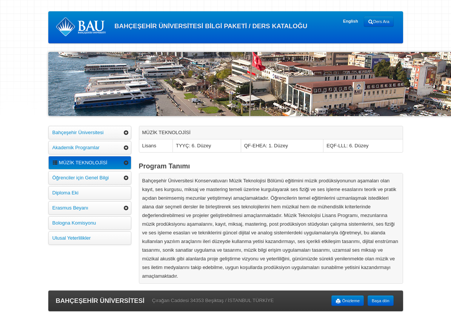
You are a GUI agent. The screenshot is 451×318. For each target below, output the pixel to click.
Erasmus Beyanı (70, 208)
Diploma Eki (65, 193)
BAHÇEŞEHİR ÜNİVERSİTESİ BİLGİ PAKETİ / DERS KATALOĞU (182, 26)
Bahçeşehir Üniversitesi (78, 132)
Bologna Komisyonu (74, 223)
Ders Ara (378, 21)
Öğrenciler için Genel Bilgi (80, 177)
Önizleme (348, 301)
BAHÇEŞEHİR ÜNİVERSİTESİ (100, 300)
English (350, 21)
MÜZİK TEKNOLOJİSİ (80, 162)
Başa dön (380, 300)
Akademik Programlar (76, 147)
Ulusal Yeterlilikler (71, 238)
